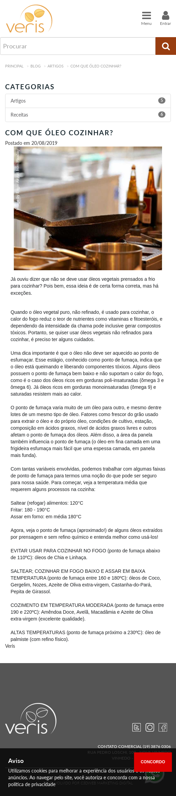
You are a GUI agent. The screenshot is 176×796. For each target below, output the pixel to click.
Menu (146, 18)
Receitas (19, 115)
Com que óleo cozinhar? (95, 66)
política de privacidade (31, 784)
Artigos (56, 66)
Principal (14, 66)
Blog (35, 66)
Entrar (165, 18)
